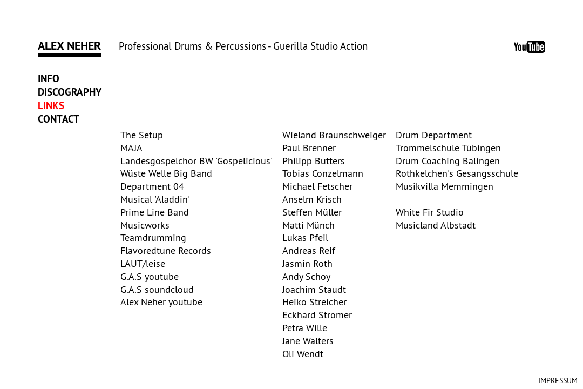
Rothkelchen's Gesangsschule (457, 173)
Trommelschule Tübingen (448, 148)
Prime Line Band (154, 212)
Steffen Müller (312, 212)
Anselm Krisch (312, 199)
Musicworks (145, 225)
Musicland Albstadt (436, 225)
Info (48, 78)
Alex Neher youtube (161, 302)
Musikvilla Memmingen (444, 186)
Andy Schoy (306, 276)
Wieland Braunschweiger (334, 135)
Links (51, 105)
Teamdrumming (153, 237)
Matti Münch (308, 225)
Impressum (558, 380)
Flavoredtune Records (165, 250)
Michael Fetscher (317, 186)
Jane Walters (308, 340)
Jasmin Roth (307, 263)
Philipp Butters (313, 161)
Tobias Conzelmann (322, 173)
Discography (69, 92)
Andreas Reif (308, 250)
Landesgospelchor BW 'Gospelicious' (196, 161)
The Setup (141, 135)
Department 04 (152, 186)
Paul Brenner (309, 148)
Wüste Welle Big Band (166, 173)
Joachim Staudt (314, 289)
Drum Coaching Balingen (448, 161)
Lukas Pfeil (305, 237)
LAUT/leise (142, 263)
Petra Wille (304, 327)
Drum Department (434, 135)
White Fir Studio (430, 212)
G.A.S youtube (149, 276)
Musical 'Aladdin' (155, 199)
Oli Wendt (302, 353)
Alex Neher (69, 45)
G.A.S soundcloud (157, 289)
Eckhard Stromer (317, 314)
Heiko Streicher (314, 302)
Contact (58, 119)
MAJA (131, 148)
